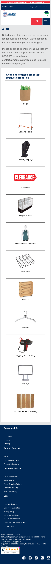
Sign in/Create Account (38, 7)
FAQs (6, 457)
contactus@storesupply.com (11, 541)
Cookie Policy (9, 526)
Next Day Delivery (10, 491)
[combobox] (16, 21)
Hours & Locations (11, 477)
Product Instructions (11, 464)
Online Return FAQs (11, 460)
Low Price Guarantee (12, 508)
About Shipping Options (13, 484)
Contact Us (8, 436)
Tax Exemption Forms (12, 519)
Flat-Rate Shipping (11, 488)
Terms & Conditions (11, 515)
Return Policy (9, 480)
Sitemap (7, 444)
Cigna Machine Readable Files (15, 522)
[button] (37, 21)
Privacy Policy (9, 512)
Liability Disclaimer (11, 504)
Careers (7, 440)
